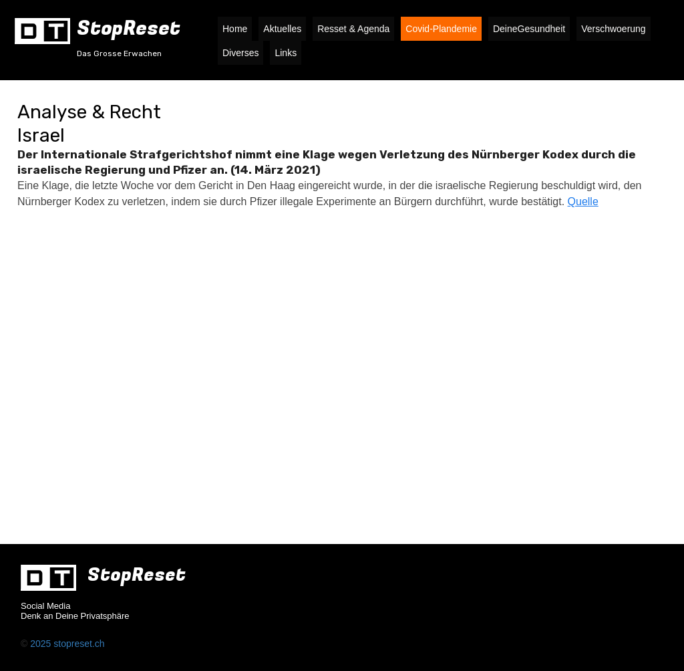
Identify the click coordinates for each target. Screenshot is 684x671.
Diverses (240, 52)
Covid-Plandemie (441, 28)
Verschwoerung (613, 28)
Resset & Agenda (353, 28)
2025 (41, 643)
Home (234, 28)
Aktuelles (282, 28)
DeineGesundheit (529, 28)
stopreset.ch (78, 643)
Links (286, 52)
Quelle (583, 201)
